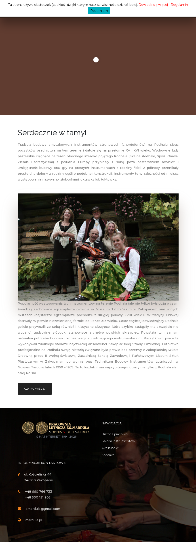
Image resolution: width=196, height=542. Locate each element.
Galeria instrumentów (118, 441)
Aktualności (110, 448)
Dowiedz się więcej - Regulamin (163, 5)
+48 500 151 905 (38, 497)
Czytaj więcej (35, 388)
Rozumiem (99, 11)
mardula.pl (33, 520)
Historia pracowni (114, 434)
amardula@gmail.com (43, 509)
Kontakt (107, 455)
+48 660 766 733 (38, 492)
